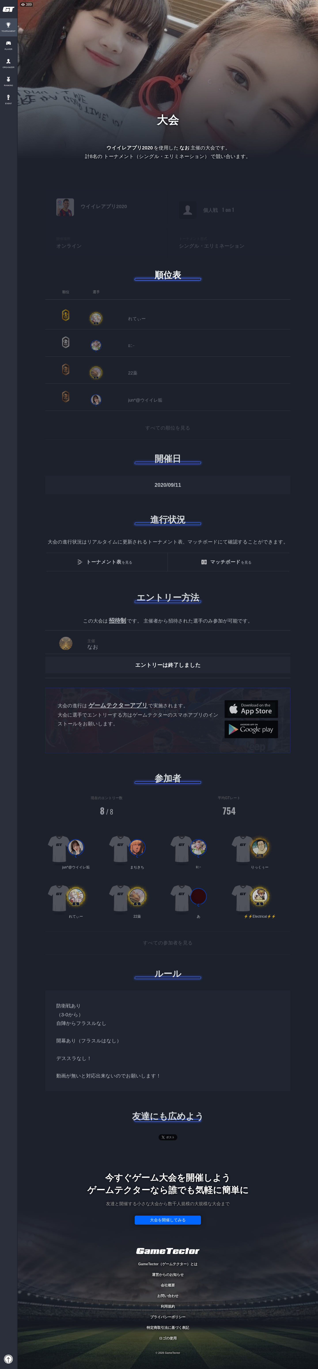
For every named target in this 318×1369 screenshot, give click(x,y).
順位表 (168, 275)
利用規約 (168, 1306)
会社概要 (168, 1285)
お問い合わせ (167, 1296)
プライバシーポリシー (168, 1317)
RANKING (8, 86)
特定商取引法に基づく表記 (168, 1327)
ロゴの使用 (168, 1338)
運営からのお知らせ (168, 1275)
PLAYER (9, 49)
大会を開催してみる (168, 1220)
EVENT (9, 104)
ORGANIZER (9, 67)
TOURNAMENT (9, 31)
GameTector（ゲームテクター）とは (167, 1264)
